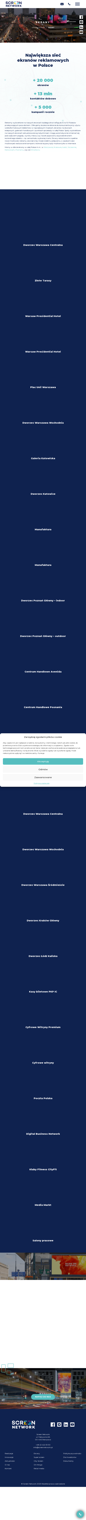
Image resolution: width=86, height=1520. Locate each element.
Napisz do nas (43, 1397)
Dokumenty (68, 1461)
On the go (38, 1465)
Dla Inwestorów (69, 1457)
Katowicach (10, 150)
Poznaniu (19, 150)
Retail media (39, 1468)
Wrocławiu (35, 150)
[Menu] (77, 4)
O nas (7, 1465)
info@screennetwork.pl (43, 1447)
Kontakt (8, 1468)
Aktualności (10, 1461)
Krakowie (58, 147)
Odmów (43, 769)
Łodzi (64, 147)
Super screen (39, 1457)
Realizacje (9, 1453)
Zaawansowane (43, 777)
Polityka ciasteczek (42, 783)
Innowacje (9, 1457)
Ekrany (37, 1453)
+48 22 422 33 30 (43, 1445)
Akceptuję (43, 761)
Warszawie (48, 147)
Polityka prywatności (72, 1453)
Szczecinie (72, 147)
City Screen (38, 1461)
